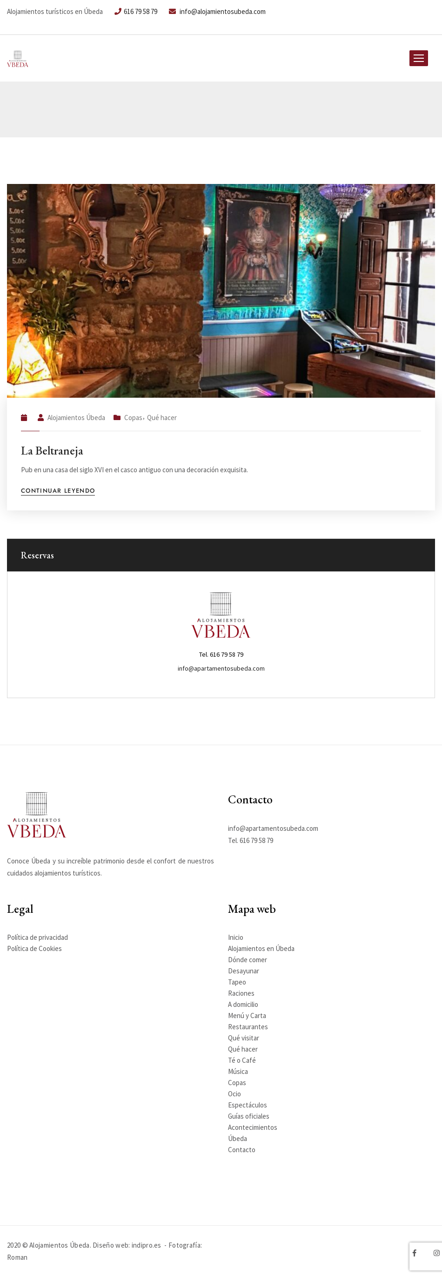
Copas (133, 417)
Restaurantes (248, 1026)
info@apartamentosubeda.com (221, 668)
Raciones (241, 993)
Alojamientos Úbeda (76, 417)
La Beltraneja (52, 450)
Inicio (235, 937)
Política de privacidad (37, 937)
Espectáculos (247, 1104)
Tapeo (237, 982)
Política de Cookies (34, 948)
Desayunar (243, 970)
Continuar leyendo (58, 491)
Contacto (241, 1149)
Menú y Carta (247, 1015)
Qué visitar (243, 1037)
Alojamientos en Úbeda (261, 948)
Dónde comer (247, 959)
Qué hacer (162, 417)
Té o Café (242, 1060)
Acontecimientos (252, 1127)
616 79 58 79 (135, 11)
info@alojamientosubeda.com (217, 11)
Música (238, 1071)
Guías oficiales (248, 1116)
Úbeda (237, 1138)
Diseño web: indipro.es (127, 1245)
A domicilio (243, 1004)
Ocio (234, 1093)
